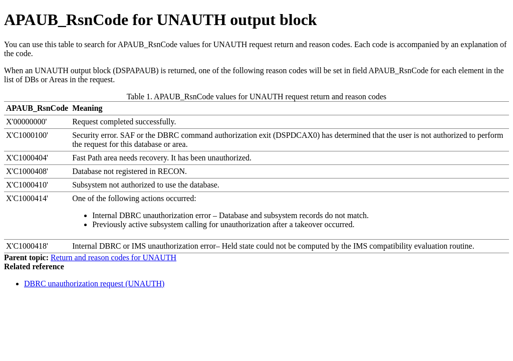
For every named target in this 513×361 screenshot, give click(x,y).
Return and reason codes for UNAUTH (113, 257)
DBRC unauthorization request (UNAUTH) (94, 283)
